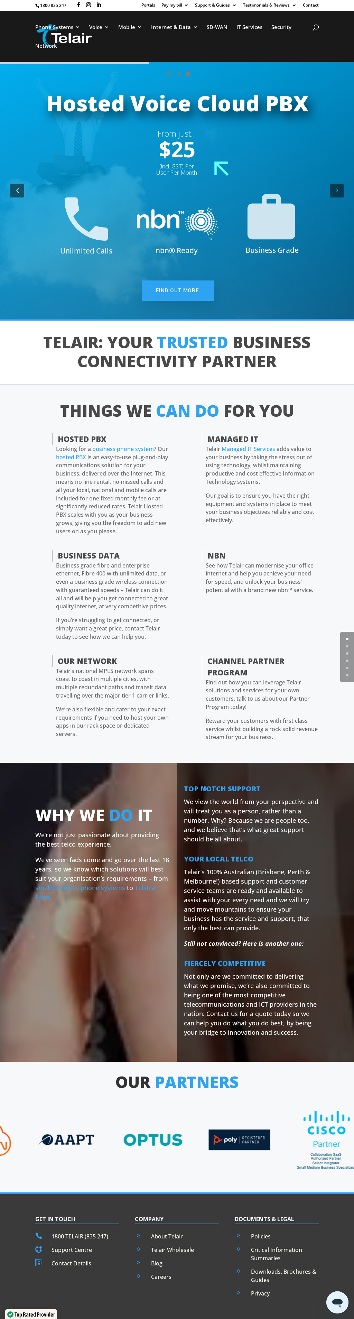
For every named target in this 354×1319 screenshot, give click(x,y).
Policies (261, 1213)
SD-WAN (217, 27)
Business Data (89, 532)
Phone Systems (54, 27)
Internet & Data (171, 27)
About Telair (167, 1213)
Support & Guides (212, 5)
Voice (95, 27)
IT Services (249, 27)
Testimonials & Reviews (266, 5)
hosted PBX (71, 433)
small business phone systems (80, 864)
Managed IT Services (248, 425)
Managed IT (232, 415)
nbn (216, 532)
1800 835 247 (53, 5)
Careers (161, 1253)
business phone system (123, 425)
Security (281, 27)
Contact (311, 5)
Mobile (126, 27)
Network (46, 46)
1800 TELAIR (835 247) (80, 1213)
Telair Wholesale (172, 1226)
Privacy (260, 1270)
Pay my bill (171, 5)
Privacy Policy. (217, 1309)
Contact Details (71, 1240)
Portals (148, 5)
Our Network (87, 637)
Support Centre (72, 1226)
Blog (156, 1240)
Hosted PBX (82, 415)
